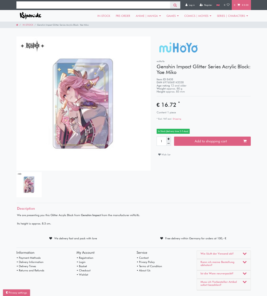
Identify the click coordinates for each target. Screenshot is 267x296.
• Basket (82, 266)
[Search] (175, 5)
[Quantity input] (161, 141)
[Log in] (190, 5)
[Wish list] (227, 5)
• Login (81, 262)
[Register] (205, 5)
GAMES (171, 15)
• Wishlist (82, 274)
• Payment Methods (28, 257)
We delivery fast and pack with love (75, 238)
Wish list (164, 154)
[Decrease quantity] (168, 143)
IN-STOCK (103, 15)
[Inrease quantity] (168, 139)
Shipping (176, 118)
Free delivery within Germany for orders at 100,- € (195, 238)
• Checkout (84, 270)
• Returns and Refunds (30, 270)
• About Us (143, 270)
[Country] (218, 5)
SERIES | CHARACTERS (231, 15)
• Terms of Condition (149, 266)
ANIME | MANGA (147, 15)
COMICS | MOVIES (196, 15)
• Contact (143, 257)
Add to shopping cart (220, 141)
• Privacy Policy (146, 262)
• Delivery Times (26, 266)
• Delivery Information (29, 262)
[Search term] (93, 5)
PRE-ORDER (123, 15)
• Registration (85, 257)
